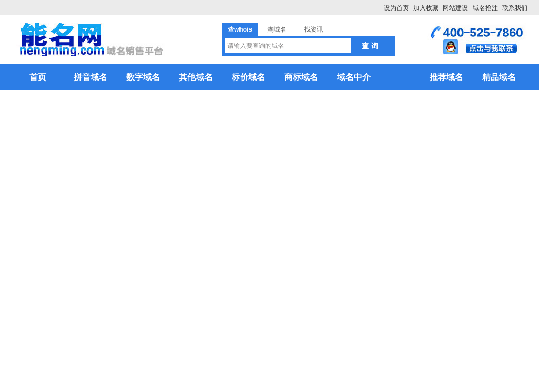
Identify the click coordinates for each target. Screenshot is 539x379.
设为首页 (396, 8)
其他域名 (196, 77)
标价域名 (248, 77)
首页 (37, 77)
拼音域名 (90, 77)
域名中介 (354, 77)
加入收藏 (425, 8)
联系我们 (514, 8)
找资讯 (313, 29)
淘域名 (276, 29)
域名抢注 (485, 8)
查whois (240, 29)
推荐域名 (446, 77)
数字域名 (143, 77)
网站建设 (455, 8)
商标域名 (301, 77)
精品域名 (499, 77)
